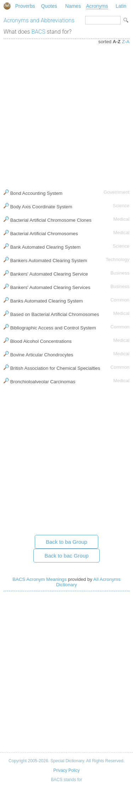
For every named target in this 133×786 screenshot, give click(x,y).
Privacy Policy (66, 770)
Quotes (49, 6)
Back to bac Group (66, 556)
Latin (121, 6)
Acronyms (97, 6)
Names (73, 6)
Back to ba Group (66, 542)
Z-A (125, 41)
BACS (38, 31)
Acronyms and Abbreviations (39, 20)
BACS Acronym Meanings (39, 579)
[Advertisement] (66, 112)
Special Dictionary (7, 6)
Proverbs (25, 6)
